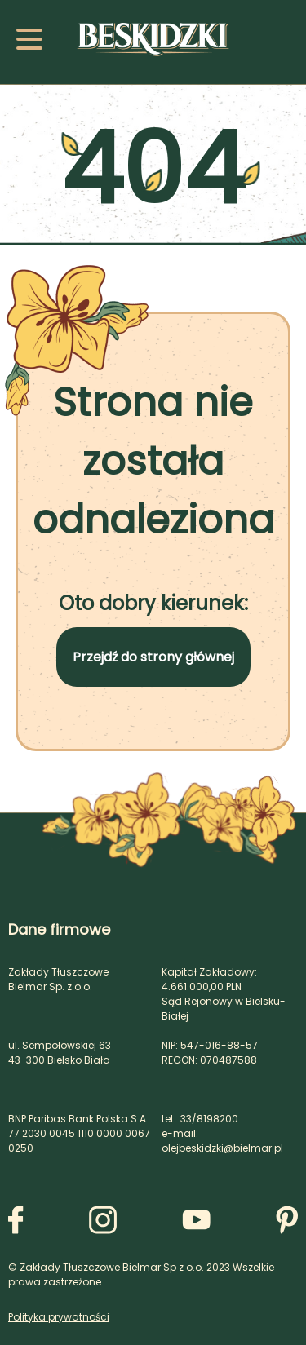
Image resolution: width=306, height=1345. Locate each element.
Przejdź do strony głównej (153, 657)
